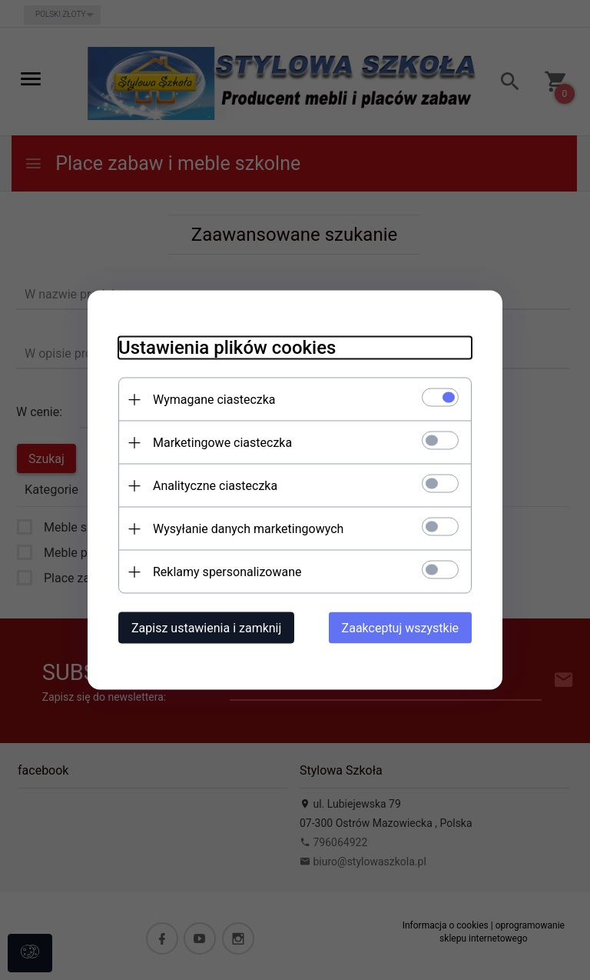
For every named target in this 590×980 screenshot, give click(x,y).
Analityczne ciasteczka (215, 485)
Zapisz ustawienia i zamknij (206, 628)
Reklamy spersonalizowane (227, 572)
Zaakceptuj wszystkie (400, 628)
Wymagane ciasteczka (214, 399)
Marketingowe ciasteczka (222, 442)
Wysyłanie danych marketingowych (248, 529)
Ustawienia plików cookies (227, 347)
